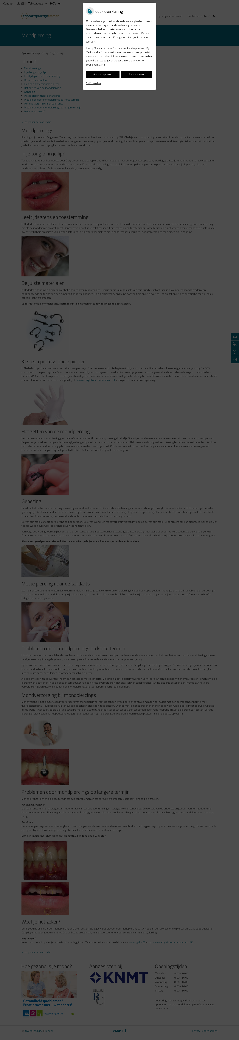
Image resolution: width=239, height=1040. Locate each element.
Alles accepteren (102, 74)
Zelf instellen (93, 83)
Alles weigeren (136, 74)
